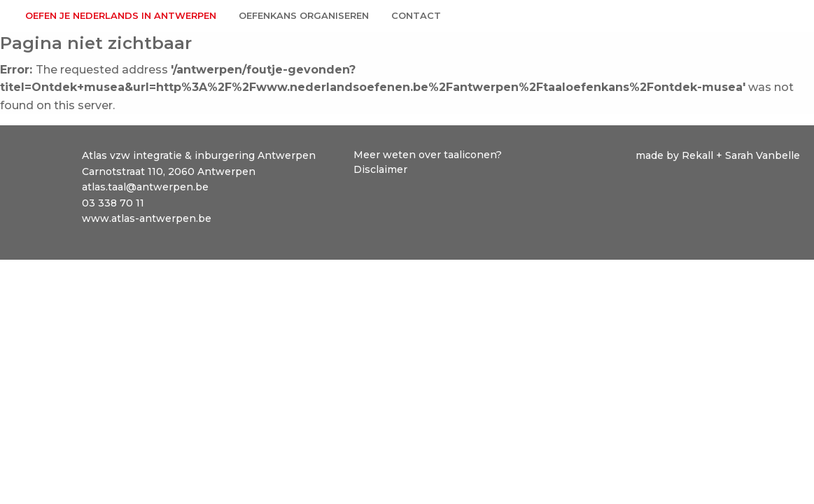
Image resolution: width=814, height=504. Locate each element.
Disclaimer (380, 169)
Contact (416, 15)
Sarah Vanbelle (762, 155)
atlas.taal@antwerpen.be (145, 187)
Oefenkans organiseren (304, 15)
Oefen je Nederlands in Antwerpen (120, 15)
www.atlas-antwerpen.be (146, 218)
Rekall (699, 155)
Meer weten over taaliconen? (429, 154)
